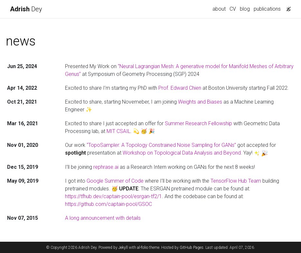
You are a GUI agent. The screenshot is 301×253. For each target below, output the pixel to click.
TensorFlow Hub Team (236, 181)
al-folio (142, 247)
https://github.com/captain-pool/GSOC (108, 204)
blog (245, 9)
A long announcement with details (103, 218)
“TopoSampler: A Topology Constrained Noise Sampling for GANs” (161, 145)
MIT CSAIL (118, 131)
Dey (26, 9)
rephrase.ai (105, 167)
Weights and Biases (200, 102)
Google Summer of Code (115, 181)
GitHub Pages (191, 247)
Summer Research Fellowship (198, 123)
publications (267, 9)
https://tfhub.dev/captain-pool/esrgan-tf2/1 (113, 196)
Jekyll (123, 247)
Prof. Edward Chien (179, 88)
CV (233, 9)
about (219, 9)
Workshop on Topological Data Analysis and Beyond (182, 153)
